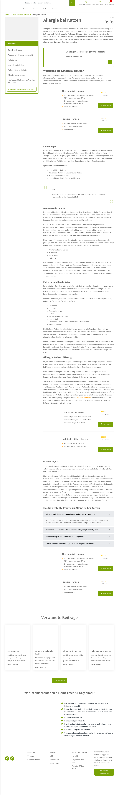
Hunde (25, 9)
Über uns (30, 754)
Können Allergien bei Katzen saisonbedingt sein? (65, 537)
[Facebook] (7, 758)
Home (7, 15)
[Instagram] (12, 758)
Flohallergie (12, 60)
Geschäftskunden (33, 757)
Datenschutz (54, 757)
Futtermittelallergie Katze (17, 70)
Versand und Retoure (79, 752)
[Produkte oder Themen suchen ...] (46, 3)
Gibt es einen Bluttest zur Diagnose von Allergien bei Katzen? (70, 543)
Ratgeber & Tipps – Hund (81, 757)
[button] (100, 3)
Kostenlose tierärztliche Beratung (22, 89)
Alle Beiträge (59, 680)
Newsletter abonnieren (104, 772)
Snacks (54, 9)
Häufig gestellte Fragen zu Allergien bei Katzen (21, 81)
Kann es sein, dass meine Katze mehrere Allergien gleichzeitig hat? (72, 530)
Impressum (54, 752)
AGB (51, 754)
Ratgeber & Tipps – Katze (81, 759)
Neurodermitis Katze (16, 65)
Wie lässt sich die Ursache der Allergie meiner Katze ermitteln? (70, 514)
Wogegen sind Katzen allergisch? (20, 55)
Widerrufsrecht (55, 759)
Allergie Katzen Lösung (16, 75)
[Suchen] (72, 3)
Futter (45, 9)
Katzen (35, 9)
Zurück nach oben (15, 50)
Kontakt (75, 754)
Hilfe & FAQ (31, 752)
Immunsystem (18, 15)
